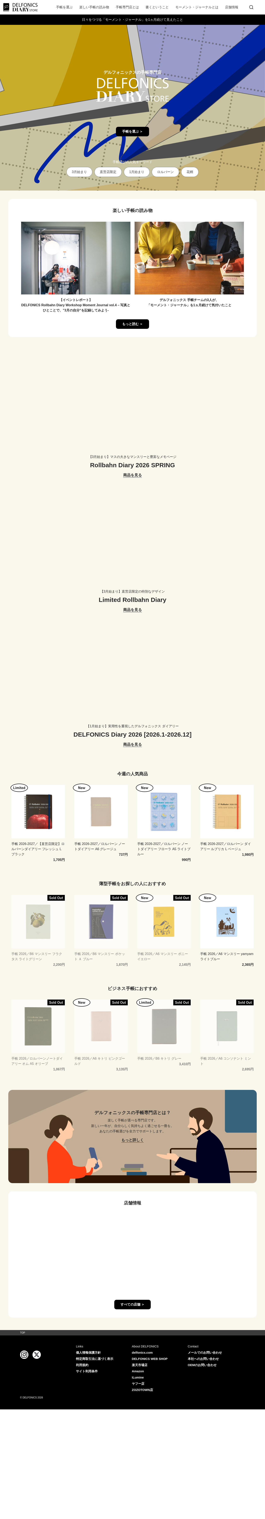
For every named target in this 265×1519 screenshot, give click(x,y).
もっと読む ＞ (132, 324)
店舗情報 (231, 7)
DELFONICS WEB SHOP (150, 1358)
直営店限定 (108, 172)
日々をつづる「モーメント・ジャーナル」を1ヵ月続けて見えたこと (132, 19)
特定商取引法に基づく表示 (94, 1358)
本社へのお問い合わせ (203, 1358)
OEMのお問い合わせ (202, 1365)
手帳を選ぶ (64, 7)
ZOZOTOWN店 (142, 1390)
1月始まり (136, 172)
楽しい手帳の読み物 (94, 7)
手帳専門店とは (127, 7)
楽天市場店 (139, 1365)
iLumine (138, 1377)
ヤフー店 (138, 1383)
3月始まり (79, 172)
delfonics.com (142, 1352)
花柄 (190, 172)
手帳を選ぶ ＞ (132, 131)
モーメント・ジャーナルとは (196, 7)
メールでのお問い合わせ (205, 1352)
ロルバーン (165, 172)
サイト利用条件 (87, 1371)
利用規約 (82, 1365)
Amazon (138, 1371)
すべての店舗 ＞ (132, 1304)
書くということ (157, 7)
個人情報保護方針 (88, 1352)
